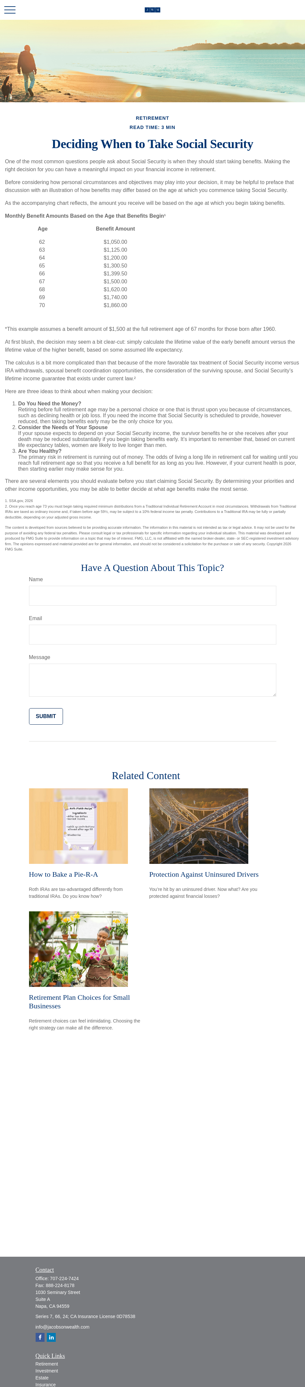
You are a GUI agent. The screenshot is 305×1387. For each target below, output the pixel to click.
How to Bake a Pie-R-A (63, 874)
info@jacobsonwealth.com (63, 1327)
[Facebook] (40, 1337)
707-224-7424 (64, 1278)
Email (35, 618)
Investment (47, 1370)
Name (36, 579)
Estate (42, 1377)
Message (39, 657)
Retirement (47, 1364)
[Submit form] (46, 716)
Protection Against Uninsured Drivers (204, 874)
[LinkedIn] (51, 1337)
